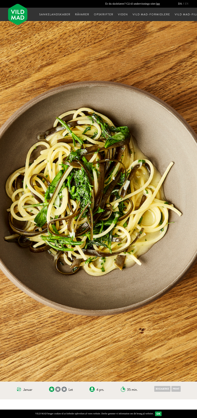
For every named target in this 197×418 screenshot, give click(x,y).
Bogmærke (162, 389)
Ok (158, 414)
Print (176, 389)
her (158, 3)
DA (180, 3)
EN (186, 3)
